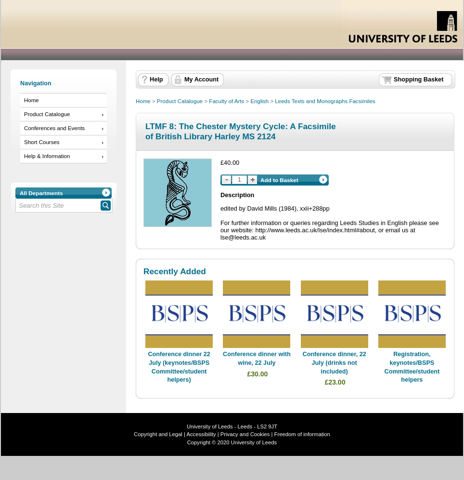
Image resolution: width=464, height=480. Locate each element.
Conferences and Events (54, 128)
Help (156, 79)
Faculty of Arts (226, 101)
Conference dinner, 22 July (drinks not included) (334, 362)
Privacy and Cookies (244, 434)
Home (31, 100)
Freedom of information (302, 434)
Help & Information (47, 156)
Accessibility (201, 434)
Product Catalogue (47, 114)
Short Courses (42, 142)
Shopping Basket (418, 79)
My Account (201, 79)
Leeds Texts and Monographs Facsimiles (325, 101)
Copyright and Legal (158, 434)
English (259, 101)
